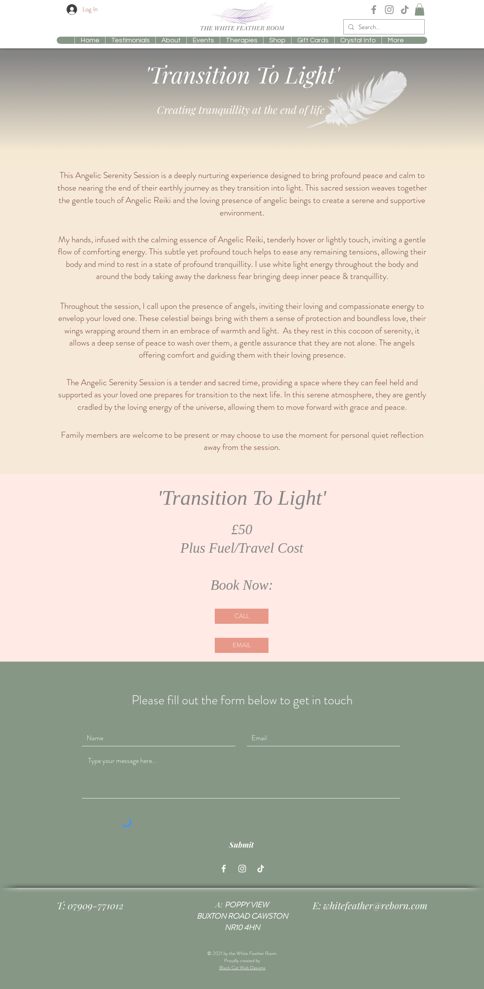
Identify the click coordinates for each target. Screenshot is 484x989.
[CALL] (241, 616)
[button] (419, 9)
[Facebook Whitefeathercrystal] (374, 10)
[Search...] (383, 27)
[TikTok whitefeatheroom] (405, 10)
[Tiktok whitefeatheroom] (261, 868)
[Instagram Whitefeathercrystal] (389, 10)
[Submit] (241, 844)
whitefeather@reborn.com (375, 905)
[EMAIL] (241, 645)
